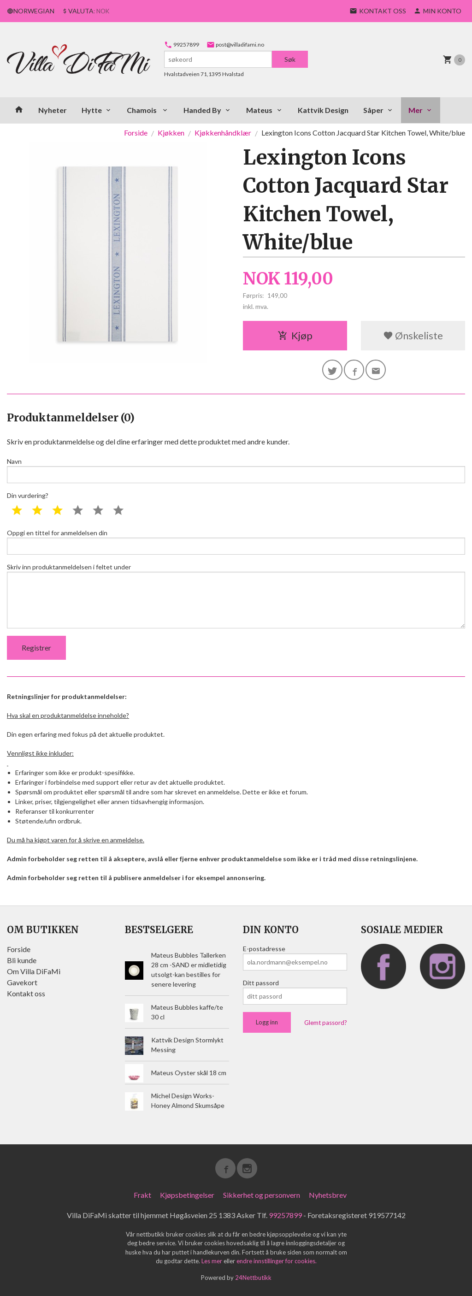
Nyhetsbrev (328, 1194)
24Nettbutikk (253, 1277)
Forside (136, 132)
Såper (373, 110)
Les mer (212, 1261)
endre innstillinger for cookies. (276, 1261)
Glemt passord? (325, 1022)
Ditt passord (261, 983)
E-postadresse (264, 949)
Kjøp (295, 335)
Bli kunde (21, 960)
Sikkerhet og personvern (261, 1194)
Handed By (202, 110)
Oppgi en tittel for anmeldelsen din (236, 542)
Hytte (92, 110)
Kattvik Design (323, 110)
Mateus (259, 110)
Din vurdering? (27, 495)
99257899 (181, 44)
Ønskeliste (413, 335)
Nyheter (52, 110)
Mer (415, 110)
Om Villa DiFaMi (33, 971)
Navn (236, 470)
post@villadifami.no (235, 44)
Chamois (142, 110)
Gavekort (22, 982)
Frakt (142, 1194)
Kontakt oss (26, 993)
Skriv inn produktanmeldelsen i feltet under (236, 595)
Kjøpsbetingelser (187, 1194)
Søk (289, 59)
